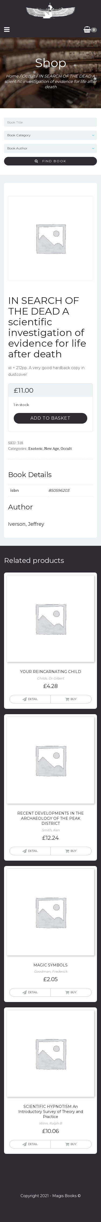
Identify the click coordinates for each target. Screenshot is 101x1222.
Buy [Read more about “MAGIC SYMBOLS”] (73, 992)
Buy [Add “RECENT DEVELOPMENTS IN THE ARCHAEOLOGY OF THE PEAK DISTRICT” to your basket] (73, 851)
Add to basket (50, 418)
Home (12, 76)
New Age (51, 448)
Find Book (50, 161)
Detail (33, 699)
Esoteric (35, 448)
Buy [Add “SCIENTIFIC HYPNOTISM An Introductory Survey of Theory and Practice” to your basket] (73, 1144)
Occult (28, 76)
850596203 (58, 490)
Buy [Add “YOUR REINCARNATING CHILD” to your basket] (73, 699)
